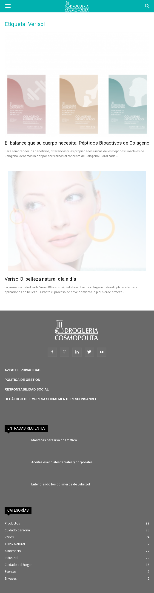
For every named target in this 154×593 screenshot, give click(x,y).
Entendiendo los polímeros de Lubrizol (60, 484)
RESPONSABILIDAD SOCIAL (27, 389)
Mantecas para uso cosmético (54, 440)
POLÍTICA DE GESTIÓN (22, 380)
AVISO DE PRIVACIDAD (22, 370)
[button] (147, 6)
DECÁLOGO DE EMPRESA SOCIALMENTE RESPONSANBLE (51, 399)
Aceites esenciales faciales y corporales (62, 462)
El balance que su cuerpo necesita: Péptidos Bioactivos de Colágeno (77, 143)
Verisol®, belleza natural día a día (40, 279)
